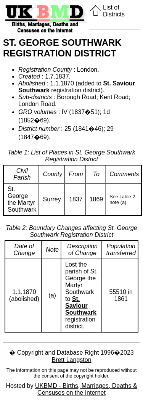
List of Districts (114, 11)
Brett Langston (71, 360)
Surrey (52, 199)
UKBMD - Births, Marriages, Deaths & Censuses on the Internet (86, 389)
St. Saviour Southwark (80, 306)
